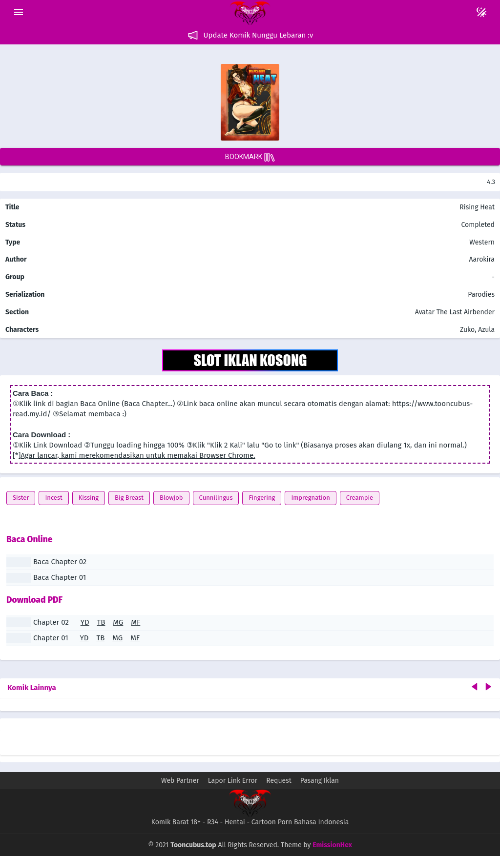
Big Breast (129, 497)
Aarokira (482, 259)
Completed (478, 225)
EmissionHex (332, 845)
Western (481, 242)
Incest (53, 497)
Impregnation (310, 497)
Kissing (89, 497)
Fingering (262, 497)
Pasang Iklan (319, 780)
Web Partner (180, 780)
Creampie (359, 497)
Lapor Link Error (232, 780)
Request (279, 780)
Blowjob (171, 497)
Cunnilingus (216, 497)
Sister (21, 497)
